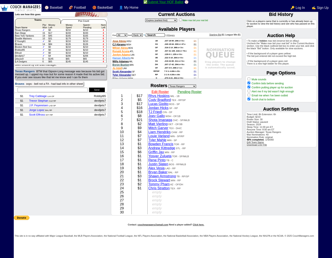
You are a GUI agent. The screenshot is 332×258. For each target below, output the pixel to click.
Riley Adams (120, 78)
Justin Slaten (158, 164)
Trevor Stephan (38, 100)
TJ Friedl (155, 112)
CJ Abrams (119, 44)
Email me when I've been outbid (270, 95)
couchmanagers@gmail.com (153, 224)
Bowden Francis (160, 144)
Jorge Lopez (36, 110)
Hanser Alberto (121, 58)
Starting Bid (215, 34)
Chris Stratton (159, 188)
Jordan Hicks (158, 108)
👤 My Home (128, 7)
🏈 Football (77, 7)
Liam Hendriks (159, 132)
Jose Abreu (119, 41)
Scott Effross (37, 114)
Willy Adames (120, 61)
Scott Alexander (122, 71)
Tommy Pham (159, 184)
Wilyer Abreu (120, 47)
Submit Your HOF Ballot (165, 2)
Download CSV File (257, 144)
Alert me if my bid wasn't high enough (272, 91)
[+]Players (170, 35)
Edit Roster (160, 92)
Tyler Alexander (121, 75)
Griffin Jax (156, 152)
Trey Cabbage (38, 96)
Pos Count (83, 21)
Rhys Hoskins (159, 96)
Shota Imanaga (160, 120)
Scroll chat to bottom (263, 99)
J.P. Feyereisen (38, 105)
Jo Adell (117, 68)
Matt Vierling (157, 124)
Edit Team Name (255, 142)
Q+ (195, 41)
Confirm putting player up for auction (272, 87)
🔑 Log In (297, 8)
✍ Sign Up (320, 8)
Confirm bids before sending (267, 83)
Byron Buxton (120, 64)
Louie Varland (159, 136)
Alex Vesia (156, 168)
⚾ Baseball (53, 7)
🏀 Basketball (102, 7)
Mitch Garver (158, 128)
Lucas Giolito (158, 104)
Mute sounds (258, 79)
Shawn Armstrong (162, 176)
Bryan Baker (157, 172)
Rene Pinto (157, 160)
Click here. (198, 224)
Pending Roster (190, 92)
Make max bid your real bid (195, 20)
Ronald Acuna (120, 51)
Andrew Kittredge (161, 148)
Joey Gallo (156, 116)
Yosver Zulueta (159, 156)
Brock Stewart (159, 180)
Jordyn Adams (121, 54)
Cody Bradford (159, 100)
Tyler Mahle (157, 140)
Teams (38, 20)
